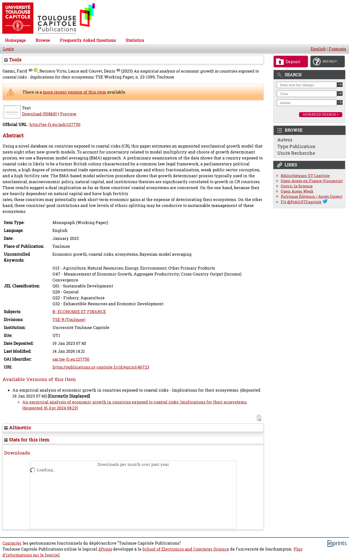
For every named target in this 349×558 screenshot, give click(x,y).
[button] (258, 418)
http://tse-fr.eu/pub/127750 (54, 124)
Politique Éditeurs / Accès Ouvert (311, 196)
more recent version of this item (74, 92)
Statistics (135, 40)
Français (337, 48)
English (318, 48)
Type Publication (296, 146)
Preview (68, 114)
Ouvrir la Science (297, 186)
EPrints (105, 549)
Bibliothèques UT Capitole (305, 175)
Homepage (15, 40)
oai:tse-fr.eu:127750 (70, 359)
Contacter (12, 543)
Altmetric (17, 428)
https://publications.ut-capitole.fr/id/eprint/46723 (100, 367)
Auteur (285, 140)
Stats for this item (26, 440)
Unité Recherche (296, 153)
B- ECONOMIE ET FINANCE (79, 311)
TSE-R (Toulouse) (68, 319)
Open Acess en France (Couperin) (312, 180)
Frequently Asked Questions (88, 40)
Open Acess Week (297, 191)
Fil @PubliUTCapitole (301, 201)
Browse (43, 40)
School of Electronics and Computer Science (185, 549)
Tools (12, 60)
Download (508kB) (39, 114)
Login (8, 48)
